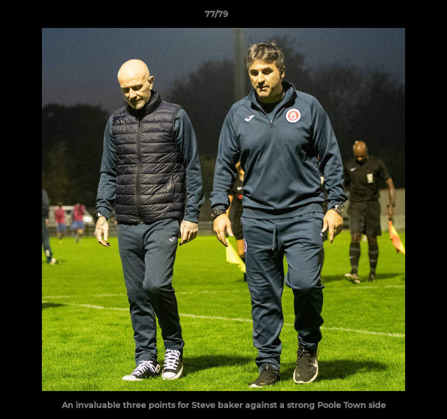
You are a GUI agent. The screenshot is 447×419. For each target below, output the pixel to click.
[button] (405, 17)
